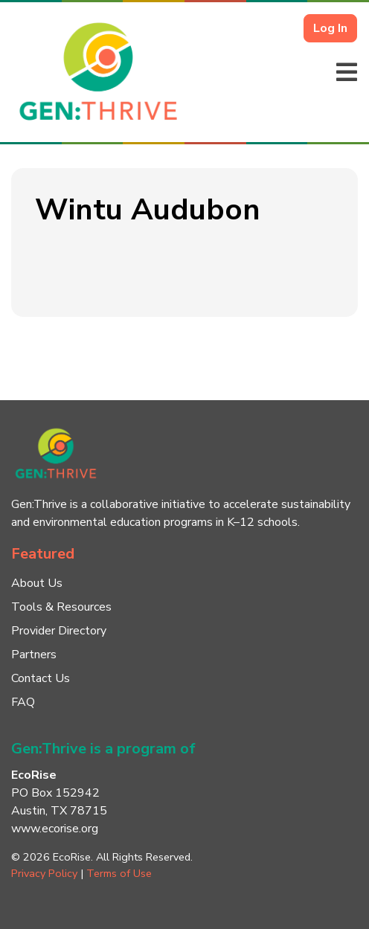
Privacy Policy (44, 873)
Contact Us (40, 678)
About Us (36, 583)
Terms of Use (119, 873)
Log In (330, 28)
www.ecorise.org (54, 828)
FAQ (23, 702)
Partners (34, 654)
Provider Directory (58, 631)
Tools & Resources (61, 607)
